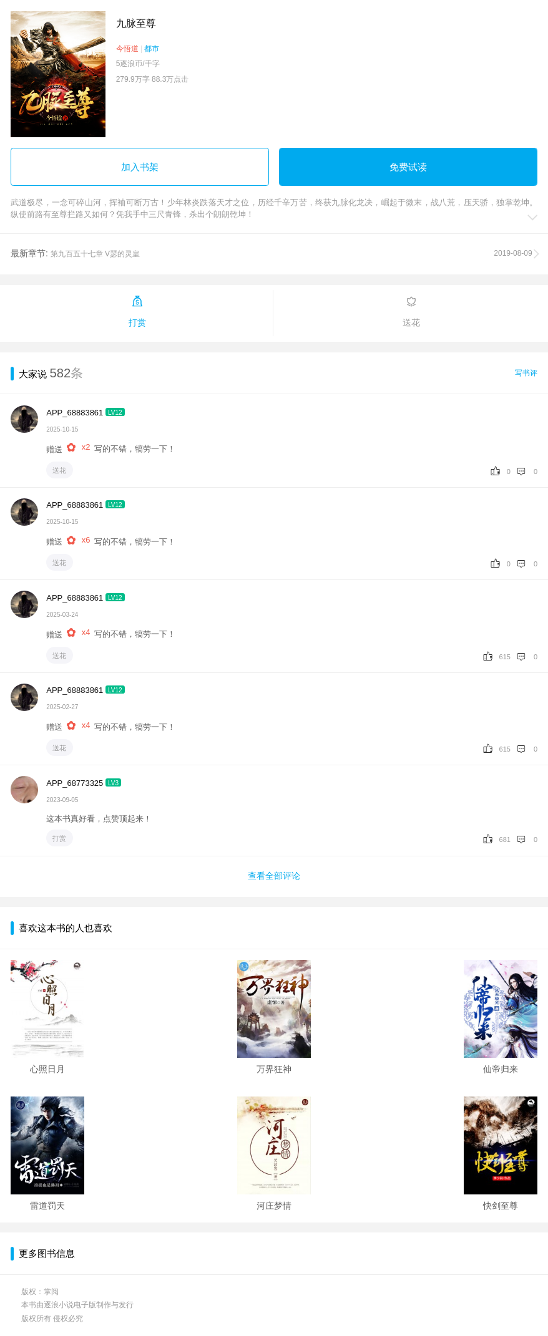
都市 (151, 48)
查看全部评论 (274, 876)
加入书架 (140, 167)
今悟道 (127, 48)
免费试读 (408, 167)
